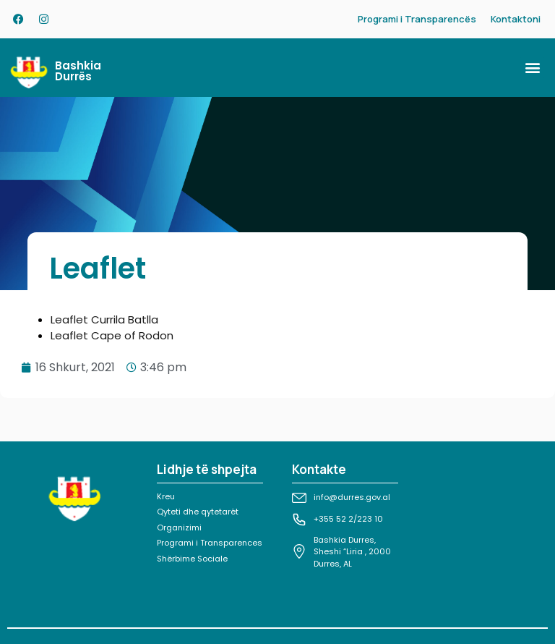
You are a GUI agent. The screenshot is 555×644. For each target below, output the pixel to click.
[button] (532, 68)
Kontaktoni (516, 18)
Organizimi (179, 527)
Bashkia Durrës (78, 71)
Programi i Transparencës (417, 18)
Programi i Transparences (209, 542)
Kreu (166, 496)
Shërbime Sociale (192, 558)
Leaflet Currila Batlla (104, 319)
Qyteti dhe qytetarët (197, 511)
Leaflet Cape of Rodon (112, 335)
